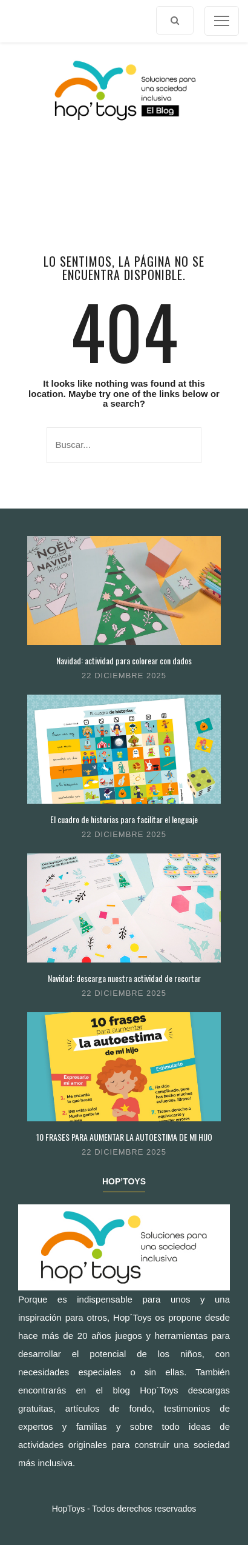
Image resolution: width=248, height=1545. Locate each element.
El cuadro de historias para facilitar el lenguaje (124, 819)
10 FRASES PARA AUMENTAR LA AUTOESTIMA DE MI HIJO (124, 1136)
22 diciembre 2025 (124, 675)
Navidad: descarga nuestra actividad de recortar (124, 978)
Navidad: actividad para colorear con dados (124, 660)
